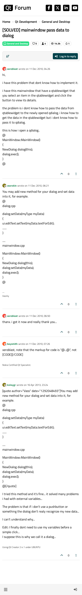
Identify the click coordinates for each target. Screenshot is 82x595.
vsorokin (12, 186)
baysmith (12, 344)
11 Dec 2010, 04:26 (39, 69)
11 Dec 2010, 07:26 (39, 344)
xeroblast (12, 69)
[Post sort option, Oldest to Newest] (7, 56)
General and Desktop (15, 43)
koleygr (11, 385)
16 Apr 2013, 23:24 (37, 385)
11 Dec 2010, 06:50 (39, 316)
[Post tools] (76, 174)
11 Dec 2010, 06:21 (38, 186)
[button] (6, 589)
